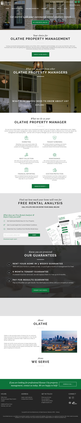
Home (7, 8)
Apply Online (68, 2)
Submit (34, 235)
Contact (72, 8)
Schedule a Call (67, 384)
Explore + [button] (40, 105)
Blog (65, 8)
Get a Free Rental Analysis (40, 22)
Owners (44, 8)
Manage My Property (40, 186)
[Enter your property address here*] (15, 235)
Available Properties (32, 8)
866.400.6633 (49, 400)
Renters (51, 8)
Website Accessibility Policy (60, 417)
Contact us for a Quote (40, 54)
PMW (54, 412)
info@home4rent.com (46, 402)
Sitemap (58, 412)
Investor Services (17, 8)
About (59, 8)
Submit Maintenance (56, 2)
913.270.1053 (74, 5)
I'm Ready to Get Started (40, 290)
